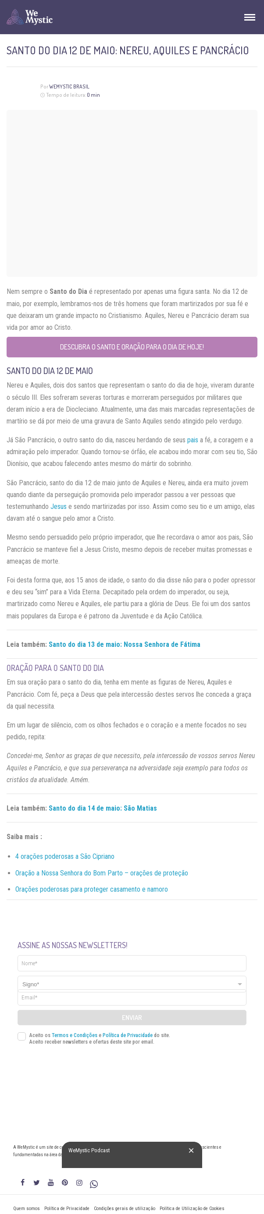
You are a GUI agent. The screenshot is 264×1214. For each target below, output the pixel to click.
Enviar (132, 1017)
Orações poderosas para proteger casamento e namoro (91, 889)
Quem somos (26, 1208)
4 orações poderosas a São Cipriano (64, 856)
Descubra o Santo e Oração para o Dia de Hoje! (132, 346)
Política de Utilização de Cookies (192, 1208)
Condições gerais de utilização (124, 1208)
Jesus (58, 506)
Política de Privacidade (128, 1035)
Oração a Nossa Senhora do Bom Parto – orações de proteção (101, 873)
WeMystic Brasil (69, 86)
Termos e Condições (74, 1035)
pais (192, 440)
